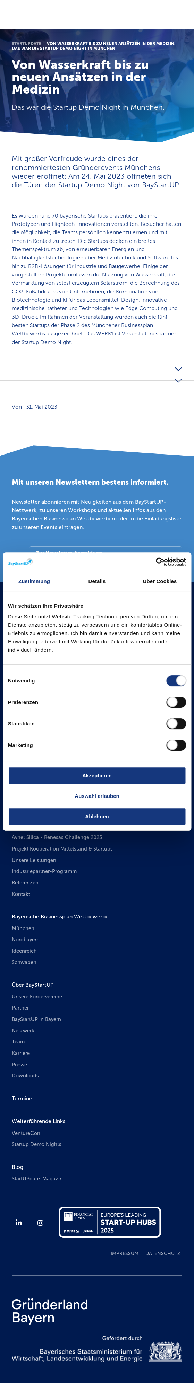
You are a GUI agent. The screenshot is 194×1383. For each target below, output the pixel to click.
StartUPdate (26, 43)
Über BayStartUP (33, 984)
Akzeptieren (97, 775)
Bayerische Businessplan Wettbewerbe (60, 916)
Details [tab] (97, 581)
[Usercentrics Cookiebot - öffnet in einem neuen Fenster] (155, 561)
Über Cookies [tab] (160, 581)
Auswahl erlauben (97, 796)
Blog (17, 1167)
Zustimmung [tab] (34, 581)
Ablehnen (97, 816)
